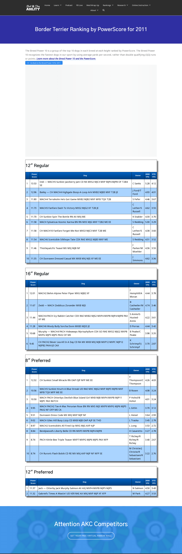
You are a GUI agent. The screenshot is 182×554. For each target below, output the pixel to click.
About (94, 10)
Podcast (68, 5)
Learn (58, 5)
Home (47, 5)
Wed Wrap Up (92, 5)
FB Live (79, 5)
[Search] (103, 10)
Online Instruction (141, 5)
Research (122, 5)
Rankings (108, 5)
